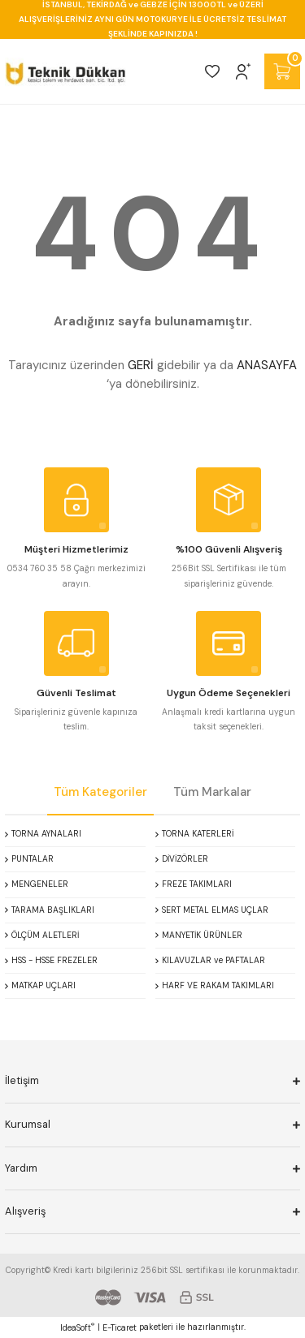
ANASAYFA (267, 365)
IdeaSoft (77, 1327)
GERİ (141, 365)
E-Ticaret (119, 1328)
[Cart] (282, 71)
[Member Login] (243, 71)
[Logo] (65, 71)
